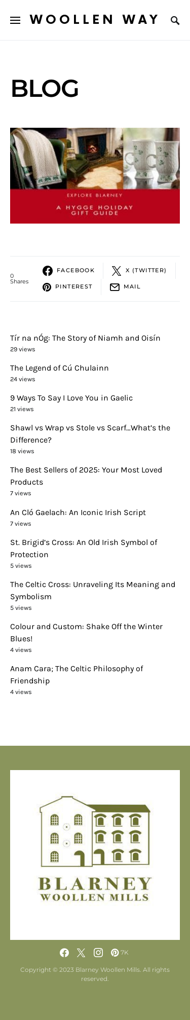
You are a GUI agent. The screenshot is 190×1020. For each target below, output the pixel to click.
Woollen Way (95, 20)
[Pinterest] (120, 952)
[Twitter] (81, 952)
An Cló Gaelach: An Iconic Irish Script (78, 512)
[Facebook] (64, 952)
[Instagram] (98, 952)
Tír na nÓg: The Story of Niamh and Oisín (85, 338)
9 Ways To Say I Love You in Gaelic (71, 398)
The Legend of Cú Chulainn (59, 368)
